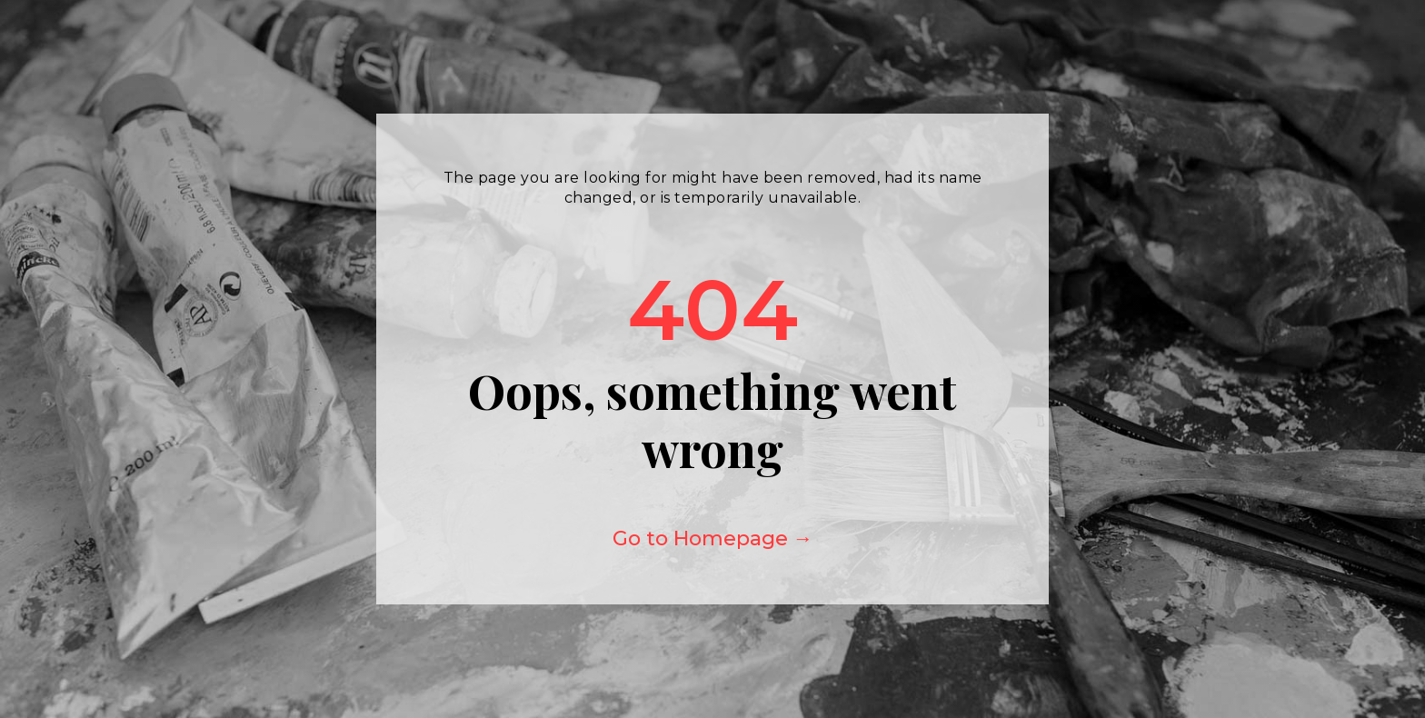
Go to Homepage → (713, 538)
